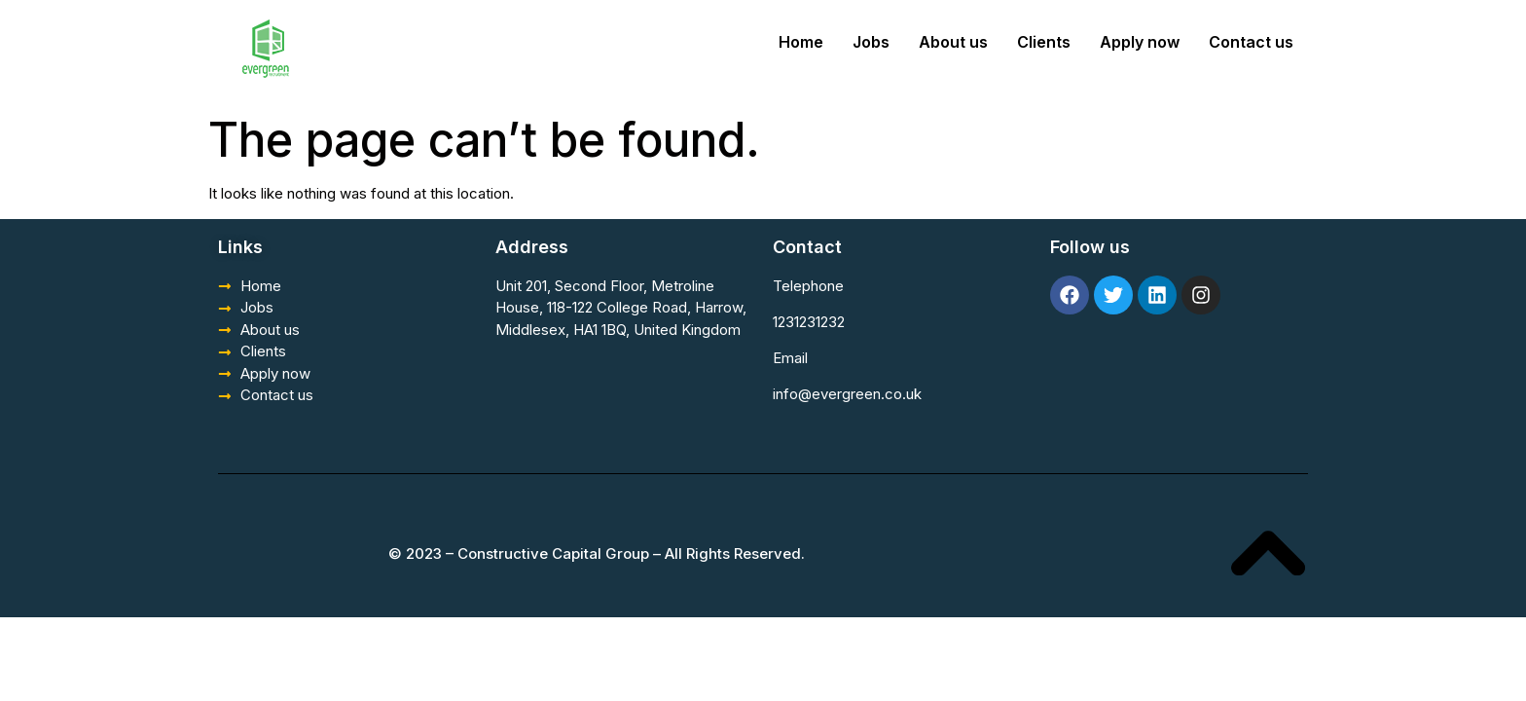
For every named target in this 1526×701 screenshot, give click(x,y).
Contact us (1251, 42)
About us (953, 42)
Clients (1044, 42)
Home (801, 42)
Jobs (871, 42)
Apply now (1140, 42)
